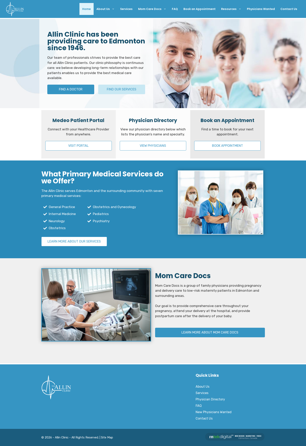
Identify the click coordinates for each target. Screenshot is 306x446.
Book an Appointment (199, 9)
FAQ (175, 9)
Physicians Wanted (261, 9)
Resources (232, 9)
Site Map (107, 437)
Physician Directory (210, 399)
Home (86, 9)
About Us (106, 9)
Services (126, 9)
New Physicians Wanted (214, 412)
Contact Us (288, 9)
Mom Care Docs (153, 9)
